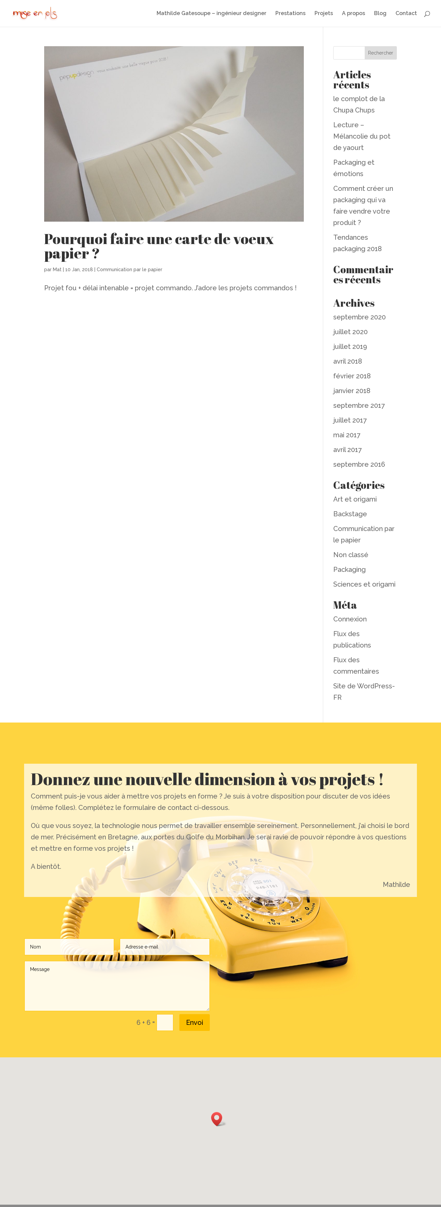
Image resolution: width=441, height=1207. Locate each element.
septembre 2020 (359, 317)
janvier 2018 (351, 391)
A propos (353, 13)
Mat (57, 269)
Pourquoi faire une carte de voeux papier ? (159, 246)
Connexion (350, 619)
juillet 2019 (350, 347)
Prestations (290, 13)
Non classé (350, 555)
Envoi (194, 1023)
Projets (324, 13)
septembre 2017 (359, 405)
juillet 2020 (350, 332)
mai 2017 (346, 435)
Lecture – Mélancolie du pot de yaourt (361, 136)
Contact (406, 13)
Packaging (349, 569)
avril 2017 (347, 450)
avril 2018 (347, 361)
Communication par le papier (129, 269)
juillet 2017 (350, 420)
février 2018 (352, 376)
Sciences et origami (364, 584)
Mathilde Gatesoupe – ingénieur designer (211, 13)
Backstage (350, 514)
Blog (380, 13)
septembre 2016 (359, 464)
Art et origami (355, 499)
